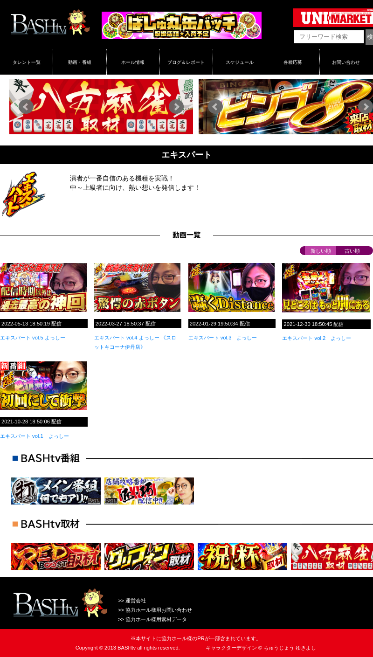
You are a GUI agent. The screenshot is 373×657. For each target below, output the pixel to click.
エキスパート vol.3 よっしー (222, 337)
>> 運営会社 (132, 600)
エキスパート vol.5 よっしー (32, 337)
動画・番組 (79, 62)
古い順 (352, 251)
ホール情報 (133, 62)
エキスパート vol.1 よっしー (34, 436)
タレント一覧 (27, 62)
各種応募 (292, 62)
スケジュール (240, 62)
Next (176, 106)
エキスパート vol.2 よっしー (316, 338)
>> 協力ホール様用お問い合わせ (155, 610)
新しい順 (321, 251)
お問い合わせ (346, 62)
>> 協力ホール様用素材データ (152, 619)
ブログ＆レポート (186, 62)
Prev (26, 106)
